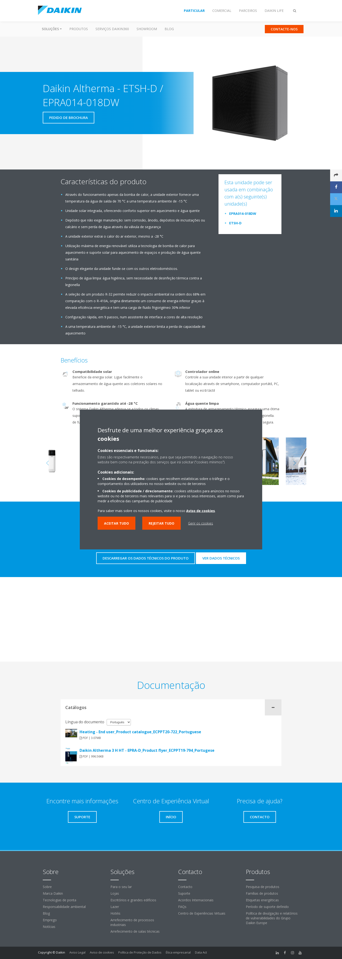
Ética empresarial (178, 952)
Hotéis (115, 913)
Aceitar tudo (116, 523)
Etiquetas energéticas (262, 900)
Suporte (184, 893)
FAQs (182, 906)
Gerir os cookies (200, 523)
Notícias (49, 926)
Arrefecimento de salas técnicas (135, 931)
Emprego (50, 920)
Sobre (47, 886)
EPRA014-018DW (242, 213)
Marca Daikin (53, 893)
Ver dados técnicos (221, 558)
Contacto (185, 886)
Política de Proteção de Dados (140, 952)
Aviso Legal (77, 952)
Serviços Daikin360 (112, 29)
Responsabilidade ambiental (64, 906)
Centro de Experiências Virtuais (201, 913)
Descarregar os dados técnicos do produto (146, 558)
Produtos (78, 29)
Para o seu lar (121, 886)
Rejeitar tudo (161, 523)
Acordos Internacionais (196, 900)
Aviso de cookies (102, 952)
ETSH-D (235, 223)
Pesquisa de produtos (262, 886)
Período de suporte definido (267, 906)
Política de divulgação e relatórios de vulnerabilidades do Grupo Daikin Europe (272, 918)
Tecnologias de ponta (59, 900)
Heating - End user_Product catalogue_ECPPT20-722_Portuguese (140, 731)
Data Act (201, 952)
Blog (169, 29)
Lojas (114, 893)
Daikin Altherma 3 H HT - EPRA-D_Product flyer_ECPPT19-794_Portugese (147, 750)
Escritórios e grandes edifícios (133, 900)
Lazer (114, 906)
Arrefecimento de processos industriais (132, 922)
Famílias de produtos (262, 893)
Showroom (147, 29)
